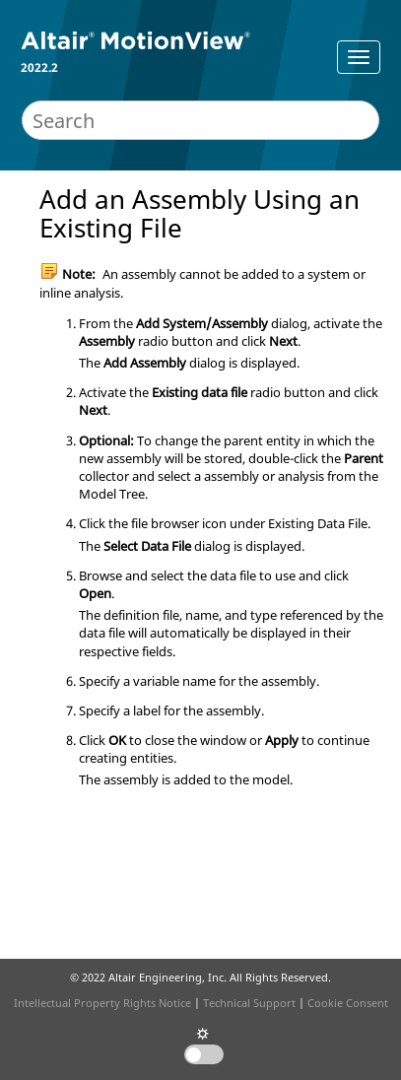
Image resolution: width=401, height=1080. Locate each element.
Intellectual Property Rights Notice (102, 1002)
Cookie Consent (347, 1002)
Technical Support (249, 1002)
